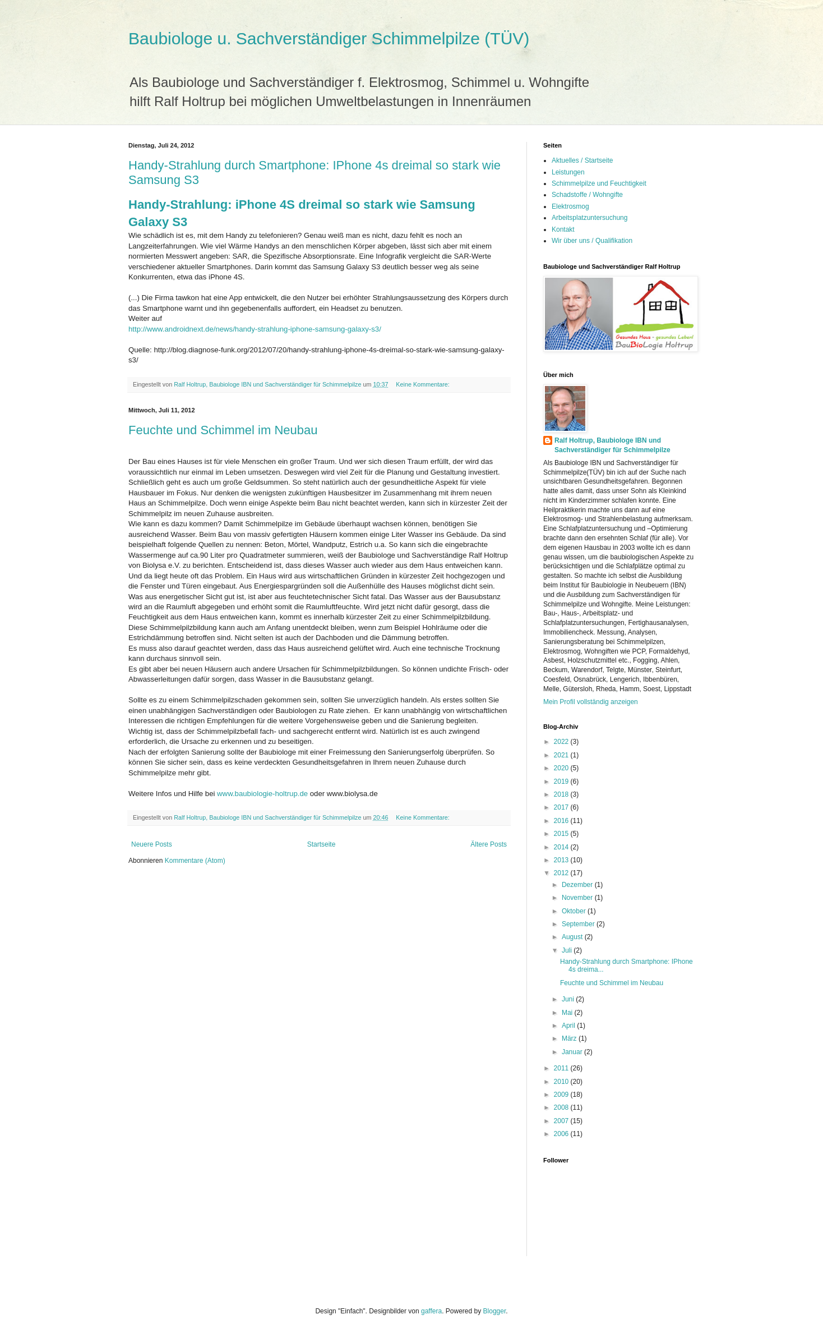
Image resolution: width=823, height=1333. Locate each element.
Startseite (321, 844)
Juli (568, 950)
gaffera (431, 1311)
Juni (569, 999)
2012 (562, 873)
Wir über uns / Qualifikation (592, 241)
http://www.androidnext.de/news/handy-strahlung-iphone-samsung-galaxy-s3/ (254, 329)
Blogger (494, 1311)
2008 (562, 1107)
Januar (573, 1052)
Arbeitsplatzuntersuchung (589, 218)
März (570, 1038)
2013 (562, 860)
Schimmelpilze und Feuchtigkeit (599, 183)
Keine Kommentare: (423, 384)
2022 (562, 742)
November (578, 898)
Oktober (575, 911)
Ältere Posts (488, 844)
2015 (562, 834)
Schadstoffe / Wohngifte (587, 195)
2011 (562, 1068)
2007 (562, 1121)
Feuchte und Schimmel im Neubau (223, 430)
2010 (562, 1082)
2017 (562, 807)
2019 (562, 781)
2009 (562, 1094)
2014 (562, 847)
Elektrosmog (570, 206)
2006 (562, 1134)
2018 (562, 794)
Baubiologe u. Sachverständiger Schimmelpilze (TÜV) (328, 38)
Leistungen (568, 172)
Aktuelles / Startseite (582, 160)
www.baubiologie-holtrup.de (262, 793)
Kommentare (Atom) (195, 861)
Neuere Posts (151, 844)
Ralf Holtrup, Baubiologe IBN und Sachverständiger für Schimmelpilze (612, 445)
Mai (568, 1013)
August (573, 937)
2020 (562, 768)
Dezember (578, 885)
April (569, 1025)
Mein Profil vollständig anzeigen (590, 702)
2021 (562, 755)
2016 (562, 821)
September (579, 924)
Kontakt (563, 229)
